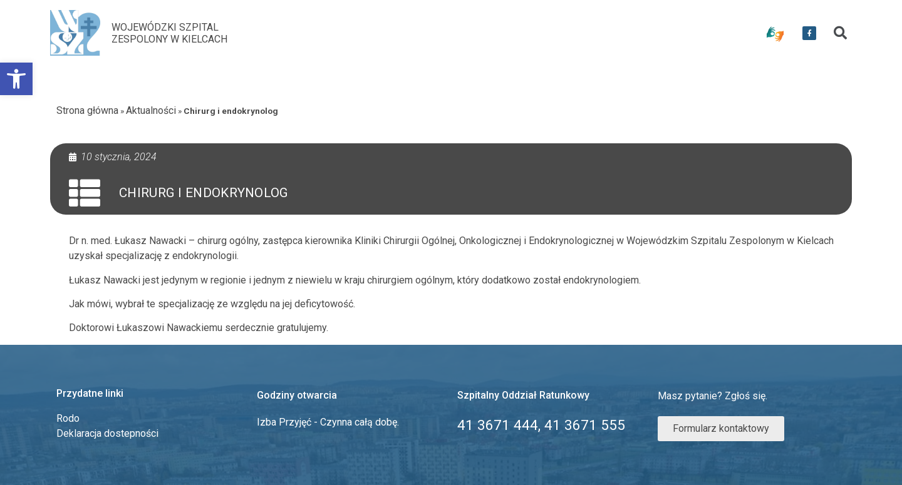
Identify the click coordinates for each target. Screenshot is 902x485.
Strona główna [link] (87, 110)
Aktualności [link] (151, 110)
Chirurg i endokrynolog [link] (204, 192)
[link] (16, 79)
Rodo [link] (68, 418)
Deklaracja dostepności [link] (107, 433)
